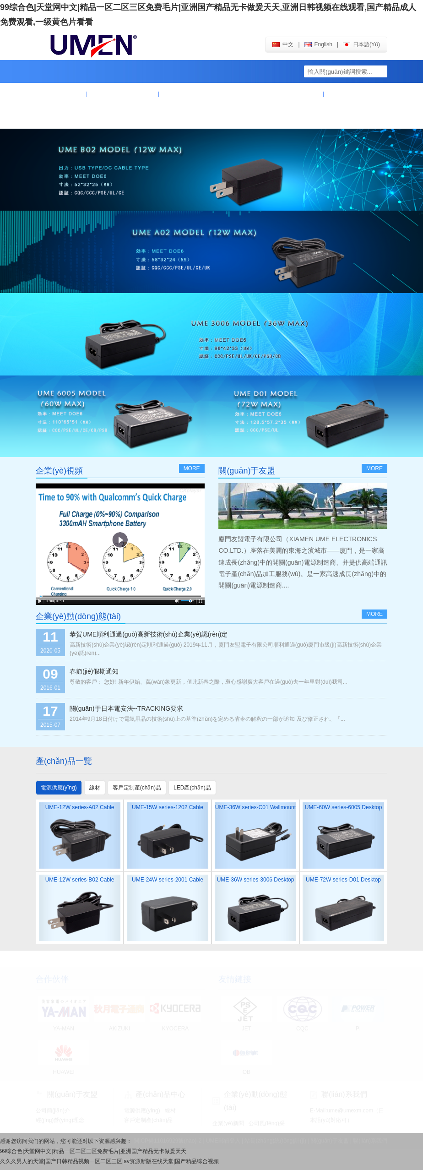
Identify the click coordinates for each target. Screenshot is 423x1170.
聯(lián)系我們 (69, 117)
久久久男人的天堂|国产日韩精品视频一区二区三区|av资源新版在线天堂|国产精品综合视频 (109, 1161)
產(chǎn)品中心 (195, 94)
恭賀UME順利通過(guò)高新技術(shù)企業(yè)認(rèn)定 (149, 634)
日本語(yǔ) (361, 44)
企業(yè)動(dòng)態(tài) (277, 94)
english (318, 44)
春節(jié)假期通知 (94, 671)
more (192, 468)
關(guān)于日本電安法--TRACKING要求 (126, 708)
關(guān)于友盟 (123, 94)
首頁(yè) (61, 94)
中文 (282, 44)
